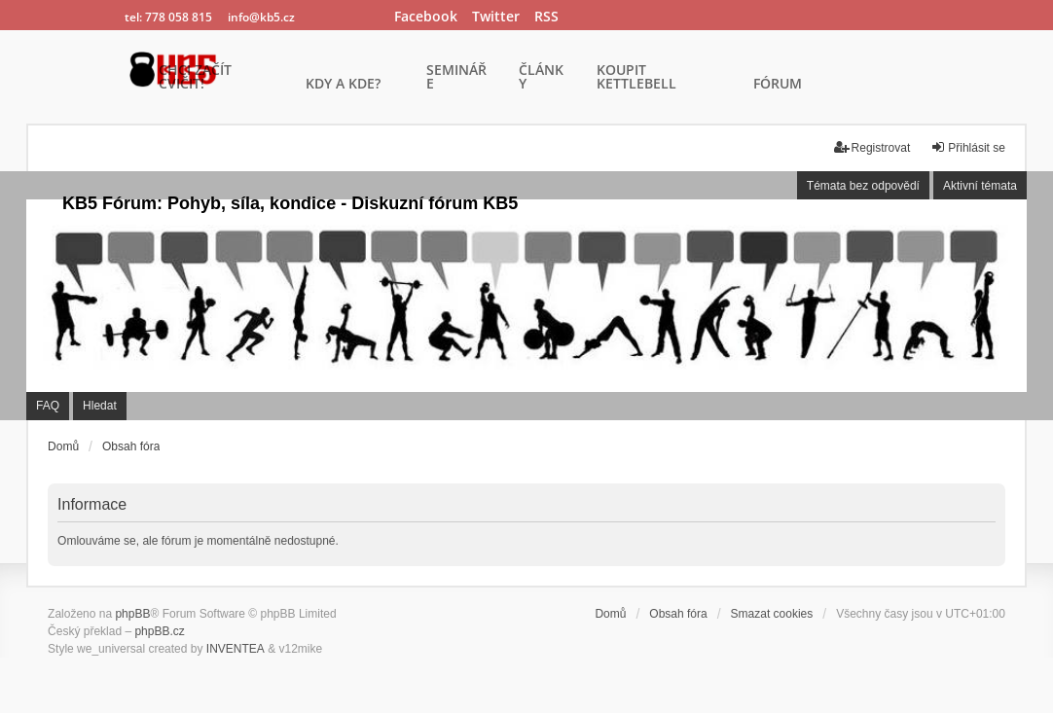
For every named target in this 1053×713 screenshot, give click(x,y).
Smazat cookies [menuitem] (772, 614)
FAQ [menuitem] (47, 405)
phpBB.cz (159, 631)
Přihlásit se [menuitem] (967, 147)
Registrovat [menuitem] (872, 147)
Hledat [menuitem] (100, 405)
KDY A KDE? (343, 84)
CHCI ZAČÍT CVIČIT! (195, 77)
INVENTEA (235, 649)
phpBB (132, 614)
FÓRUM (777, 84)
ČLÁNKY (541, 77)
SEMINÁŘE (456, 77)
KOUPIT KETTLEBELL (636, 77)
